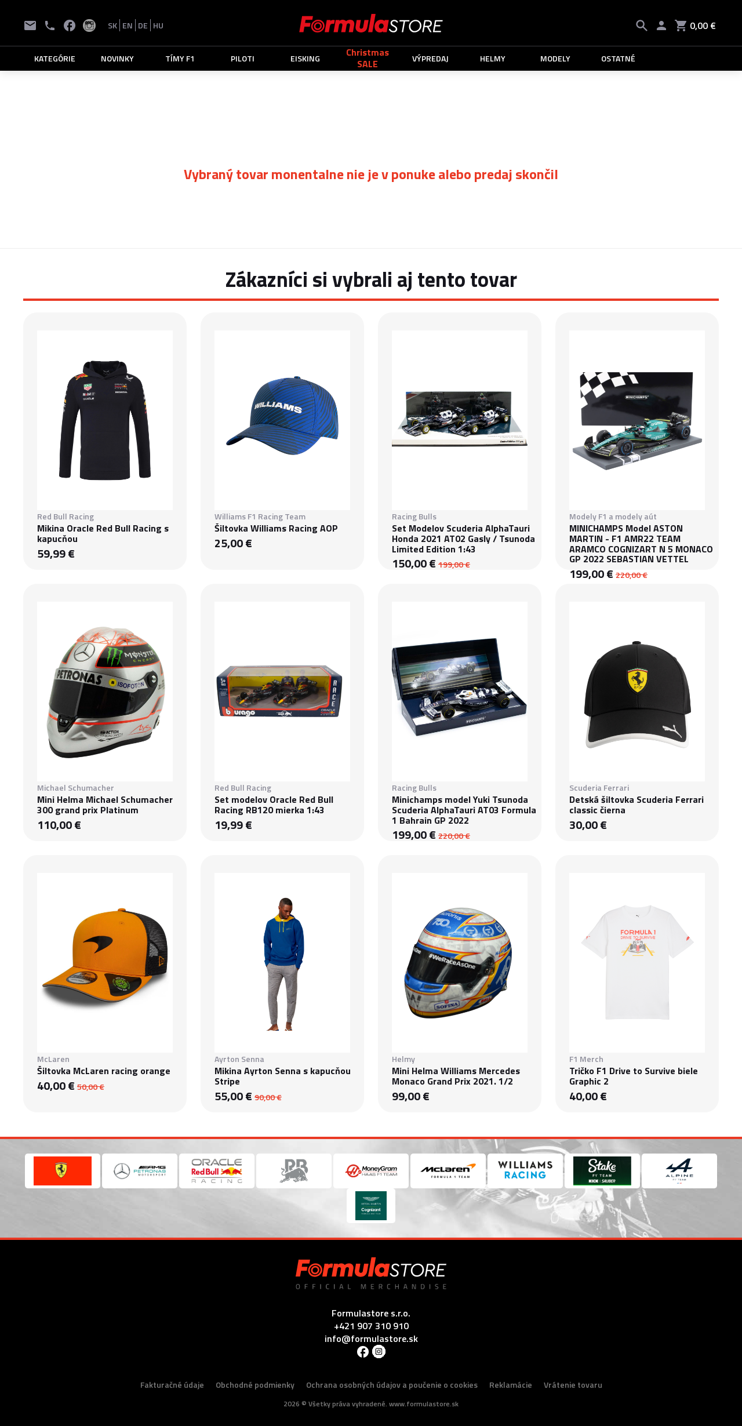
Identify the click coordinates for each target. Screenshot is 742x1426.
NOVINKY (117, 58)
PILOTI (242, 58)
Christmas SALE (367, 58)
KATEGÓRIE (54, 58)
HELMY (492, 58)
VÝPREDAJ (430, 58)
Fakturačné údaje (172, 1384)
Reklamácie (510, 1384)
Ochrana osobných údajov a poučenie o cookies (392, 1384)
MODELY (555, 58)
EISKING (305, 58)
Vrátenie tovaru (573, 1384)
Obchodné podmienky (255, 1384)
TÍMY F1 (180, 58)
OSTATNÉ (618, 58)
